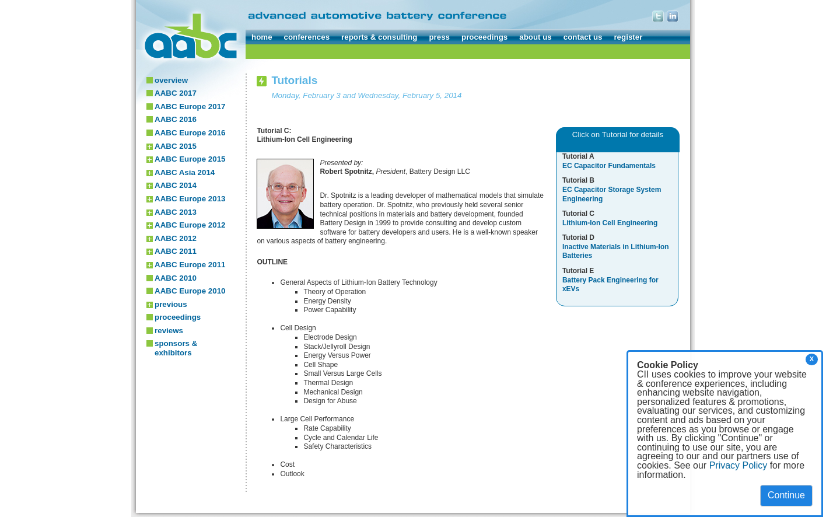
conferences (307, 37)
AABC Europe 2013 (190, 198)
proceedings (484, 37)
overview (171, 80)
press (439, 37)
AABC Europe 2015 (190, 159)
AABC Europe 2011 (190, 264)
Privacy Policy (738, 465)
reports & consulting (379, 37)
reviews (169, 330)
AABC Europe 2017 (190, 106)
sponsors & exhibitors (176, 348)
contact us (583, 37)
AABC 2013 (176, 212)
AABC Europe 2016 (190, 132)
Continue (786, 495)
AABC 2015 (176, 146)
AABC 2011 (176, 251)
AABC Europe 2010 (190, 291)
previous (171, 304)
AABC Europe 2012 (190, 225)
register (628, 37)
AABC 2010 (176, 278)
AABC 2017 (176, 93)
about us (535, 37)
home (261, 37)
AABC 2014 (176, 185)
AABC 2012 (176, 238)
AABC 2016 (176, 119)
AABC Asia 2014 (185, 172)
